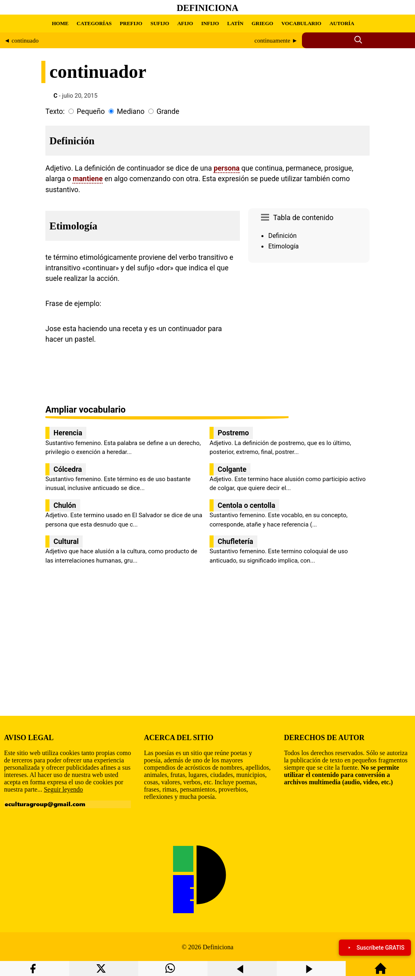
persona (227, 168)
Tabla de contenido (303, 218)
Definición (282, 236)
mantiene (88, 179)
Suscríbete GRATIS (374, 948)
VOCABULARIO (301, 23)
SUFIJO (159, 23)
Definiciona (207, 8)
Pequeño (91, 111)
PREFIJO (131, 23)
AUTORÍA (341, 23)
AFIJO (185, 23)
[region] (309, 334)
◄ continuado (21, 40)
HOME (60, 23)
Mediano (130, 111)
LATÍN (235, 23)
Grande (167, 111)
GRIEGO (262, 23)
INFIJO (210, 23)
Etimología (283, 246)
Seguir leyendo (63, 789)
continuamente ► (276, 40)
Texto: (55, 111)
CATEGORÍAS (94, 23)
